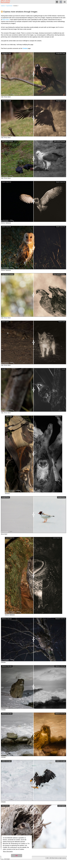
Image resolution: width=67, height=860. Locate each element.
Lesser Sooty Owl (10, 538)
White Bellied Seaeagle (7, 141)
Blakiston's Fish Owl (7, 618)
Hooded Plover (5, 497)
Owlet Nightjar (5, 805)
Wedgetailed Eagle (6, 53)
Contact (25, 48)
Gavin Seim (5, 19)
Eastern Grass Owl (6, 182)
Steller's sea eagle (6, 761)
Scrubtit (3, 369)
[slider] (33, 74)
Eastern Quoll (5, 321)
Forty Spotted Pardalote (7, 274)
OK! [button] (17, 855)
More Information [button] (8, 851)
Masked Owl (9, 416)
